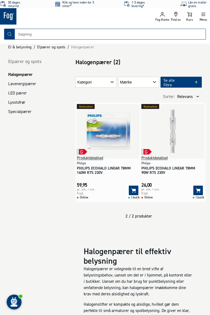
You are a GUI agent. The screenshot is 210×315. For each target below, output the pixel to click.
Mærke (126, 82)
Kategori (84, 82)
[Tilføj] (133, 190)
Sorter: (169, 96)
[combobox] (110, 34)
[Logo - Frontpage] (52, 16)
